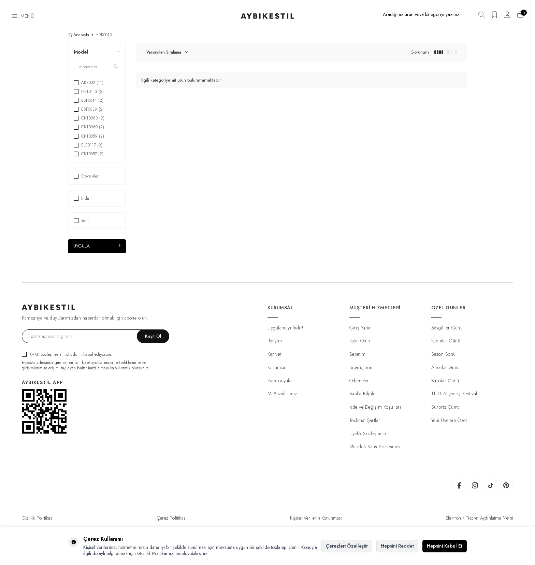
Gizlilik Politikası (38, 518)
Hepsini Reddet (397, 545)
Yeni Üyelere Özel (449, 420)
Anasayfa (78, 35)
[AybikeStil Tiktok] (490, 486)
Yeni (81, 220)
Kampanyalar (280, 380)
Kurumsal (277, 367)
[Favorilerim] (494, 17)
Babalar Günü (445, 380)
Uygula (96, 246)
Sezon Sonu (443, 354)
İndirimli (85, 198)
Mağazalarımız (282, 394)
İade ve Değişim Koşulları (375, 407)
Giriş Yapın (360, 327)
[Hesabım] (507, 17)
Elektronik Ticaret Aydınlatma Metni (479, 518)
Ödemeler (359, 380)
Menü (27, 16)
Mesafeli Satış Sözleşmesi (375, 446)
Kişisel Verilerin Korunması (316, 518)
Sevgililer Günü (447, 327)
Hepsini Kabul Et (444, 545)
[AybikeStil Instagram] (475, 486)
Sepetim (357, 354)
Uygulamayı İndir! (286, 327)
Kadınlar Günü (446, 341)
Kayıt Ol (153, 336)
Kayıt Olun (359, 341)
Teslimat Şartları (365, 420)
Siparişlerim (361, 367)
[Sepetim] (520, 17)
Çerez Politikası (172, 518)
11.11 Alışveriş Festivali (455, 394)
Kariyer (275, 354)
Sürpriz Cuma (445, 407)
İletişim (275, 341)
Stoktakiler (86, 176)
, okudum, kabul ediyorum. (67, 354)
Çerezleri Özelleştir (347, 545)
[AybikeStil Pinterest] (506, 486)
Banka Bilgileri (364, 394)
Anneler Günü (445, 367)
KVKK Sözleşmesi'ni (46, 354)
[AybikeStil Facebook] (459, 486)
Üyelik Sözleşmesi (367, 433)
